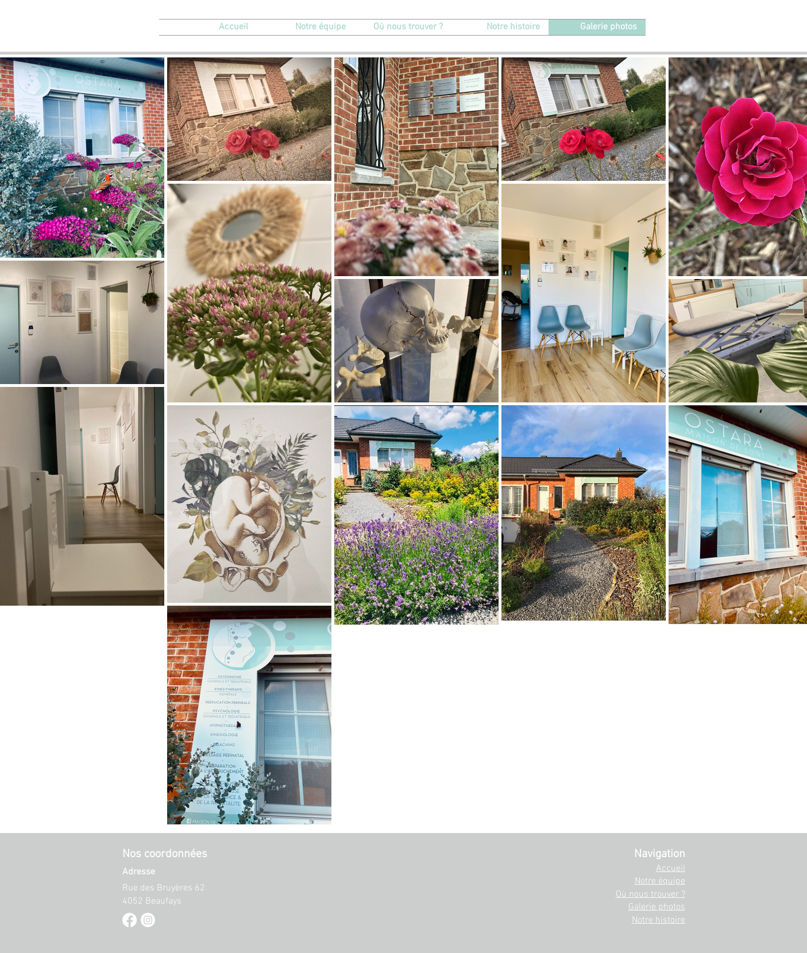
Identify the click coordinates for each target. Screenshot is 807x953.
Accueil (670, 868)
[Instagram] (148, 920)
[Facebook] (129, 920)
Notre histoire (658, 920)
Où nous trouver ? (650, 894)
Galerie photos (656, 907)
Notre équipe (660, 881)
